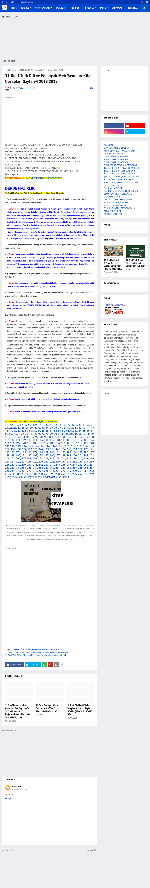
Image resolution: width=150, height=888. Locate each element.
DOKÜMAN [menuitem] (89, 8)
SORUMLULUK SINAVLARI (116, 202)
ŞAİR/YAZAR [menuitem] (117, 8)
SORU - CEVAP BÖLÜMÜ (115, 205)
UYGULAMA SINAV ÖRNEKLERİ (118, 200)
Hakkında (14, 2)
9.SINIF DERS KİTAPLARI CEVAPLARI (121, 165)
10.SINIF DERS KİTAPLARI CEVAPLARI (121, 168)
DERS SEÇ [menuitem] (25, 8)
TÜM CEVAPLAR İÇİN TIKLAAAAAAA (44, 178)
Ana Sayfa (10, 70)
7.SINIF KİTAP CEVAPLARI (116, 159)
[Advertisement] (49, 577)
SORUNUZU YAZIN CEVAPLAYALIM (119, 208)
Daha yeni (8, 850)
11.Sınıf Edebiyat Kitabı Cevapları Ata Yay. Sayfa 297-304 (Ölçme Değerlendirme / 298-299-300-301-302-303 (17, 711)
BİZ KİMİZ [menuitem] (132, 8)
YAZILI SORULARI (112, 197)
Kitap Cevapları (27, 2)
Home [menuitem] (14, 8)
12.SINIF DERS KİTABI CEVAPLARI (119, 174)
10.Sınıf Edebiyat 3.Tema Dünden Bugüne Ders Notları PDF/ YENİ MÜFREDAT (113, 264)
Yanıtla (8, 799)
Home (4, 2)
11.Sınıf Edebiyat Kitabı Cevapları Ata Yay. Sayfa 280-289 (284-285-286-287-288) (80, 710)
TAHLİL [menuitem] (103, 8)
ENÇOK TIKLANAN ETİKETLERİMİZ (120, 179)
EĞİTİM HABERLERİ (113, 214)
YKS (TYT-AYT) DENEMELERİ (116, 148)
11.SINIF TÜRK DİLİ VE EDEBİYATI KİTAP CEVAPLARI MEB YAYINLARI (36, 652)
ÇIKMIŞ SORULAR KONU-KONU (118, 194)
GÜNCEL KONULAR (113, 211)
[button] (137, 8)
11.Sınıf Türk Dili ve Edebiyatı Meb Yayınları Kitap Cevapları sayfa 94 (35, 655)
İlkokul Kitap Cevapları (114, 153)
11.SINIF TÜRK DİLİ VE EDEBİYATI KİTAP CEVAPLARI (40, 70)
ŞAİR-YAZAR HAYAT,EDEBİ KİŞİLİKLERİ (121, 176)
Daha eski (91, 850)
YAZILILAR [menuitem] (60, 8)
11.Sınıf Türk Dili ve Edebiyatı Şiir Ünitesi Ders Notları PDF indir (135, 263)
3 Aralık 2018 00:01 (20, 790)
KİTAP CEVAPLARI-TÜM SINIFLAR (119, 151)
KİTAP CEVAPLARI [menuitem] (42, 8)
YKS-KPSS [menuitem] (74, 8)
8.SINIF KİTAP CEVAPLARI (116, 162)
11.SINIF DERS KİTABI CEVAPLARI (119, 171)
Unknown (16, 786)
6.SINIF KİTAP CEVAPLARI (116, 156)
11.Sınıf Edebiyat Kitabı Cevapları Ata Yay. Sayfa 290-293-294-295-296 (47, 708)
